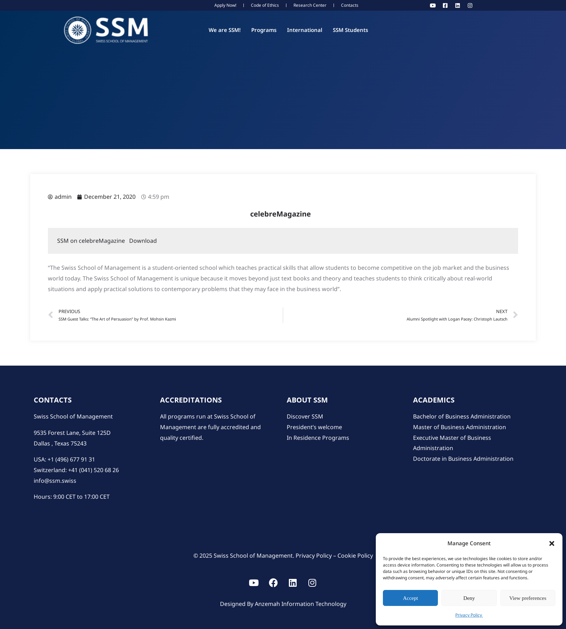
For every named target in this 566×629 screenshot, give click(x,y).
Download (143, 241)
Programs (263, 29)
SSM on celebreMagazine (93, 241)
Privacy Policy (469, 615)
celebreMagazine (279, 214)
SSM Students (350, 29)
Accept (410, 598)
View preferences (527, 598)
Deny (469, 598)
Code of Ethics (265, 5)
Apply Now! (225, 5)
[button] (551, 543)
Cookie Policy (355, 555)
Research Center (309, 5)
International (304, 29)
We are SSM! (225, 29)
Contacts (349, 5)
